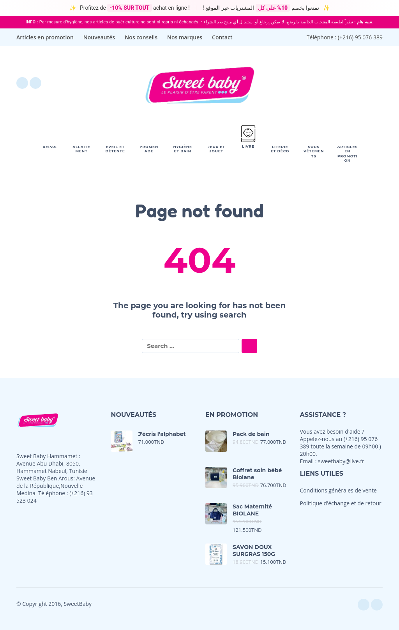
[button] (333, 83)
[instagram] (35, 83)
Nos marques (184, 37)
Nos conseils (141, 37)
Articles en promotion (45, 37)
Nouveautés (99, 37)
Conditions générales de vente (338, 490)
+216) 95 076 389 (361, 37)
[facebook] (22, 83)
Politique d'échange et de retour (340, 503)
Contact (222, 37)
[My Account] (355, 83)
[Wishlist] (311, 83)
